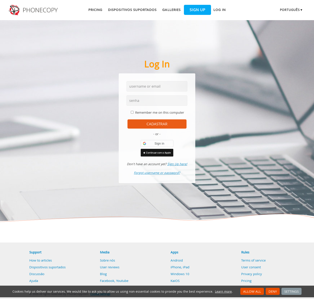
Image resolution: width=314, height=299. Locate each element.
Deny (273, 291)
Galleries (171, 9)
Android (177, 260)
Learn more (223, 292)
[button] (157, 143)
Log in (219, 9)
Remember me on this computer (159, 112)
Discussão (36, 274)
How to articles (40, 260)
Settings (291, 291)
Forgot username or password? (157, 173)
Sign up (197, 9)
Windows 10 (180, 274)
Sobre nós (107, 260)
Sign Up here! (177, 164)
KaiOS (175, 280)
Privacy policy (251, 274)
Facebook (107, 280)
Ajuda (33, 280)
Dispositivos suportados (132, 9)
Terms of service (253, 260)
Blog (103, 274)
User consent (251, 267)
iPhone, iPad (180, 267)
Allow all (252, 291)
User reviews (109, 267)
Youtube (122, 280)
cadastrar (157, 124)
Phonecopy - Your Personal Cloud (34, 10)
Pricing (95, 9)
